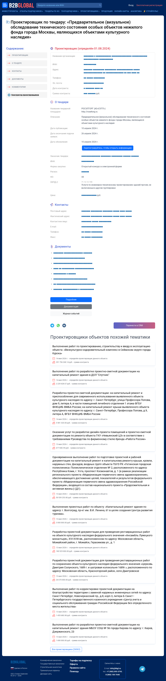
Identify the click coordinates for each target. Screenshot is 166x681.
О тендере (17, 63)
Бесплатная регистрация (149, 5)
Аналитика (136, 11)
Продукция (107, 11)
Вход (131, 5)
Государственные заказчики (52, 664)
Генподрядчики (69, 11)
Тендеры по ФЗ (52, 11)
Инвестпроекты (10, 11)
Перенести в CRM (134, 325)
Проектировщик (20, 55)
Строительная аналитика (51, 667)
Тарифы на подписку (81, 660)
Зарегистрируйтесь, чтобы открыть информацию (108, 148)
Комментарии (19, 87)
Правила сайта (77, 667)
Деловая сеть (46, 674)
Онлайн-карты (121, 11)
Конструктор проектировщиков (25, 95)
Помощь (74, 671)
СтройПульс (152, 11)
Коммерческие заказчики (51, 660)
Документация (71, 306)
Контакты (17, 71)
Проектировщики (89, 11)
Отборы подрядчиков (31, 11)
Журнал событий (71, 313)
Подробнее (71, 299)
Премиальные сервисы (50, 670)
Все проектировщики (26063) (66, 649)
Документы (17, 79)
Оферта (74, 664)
